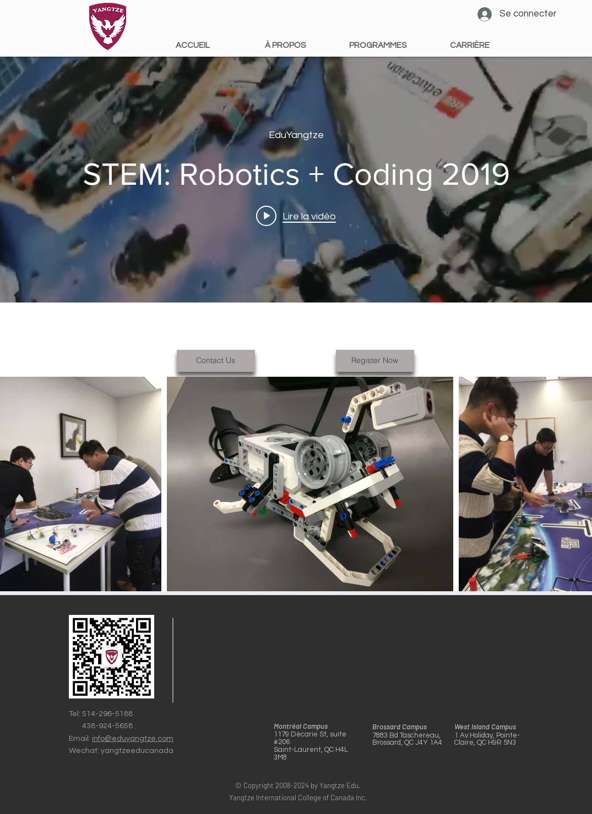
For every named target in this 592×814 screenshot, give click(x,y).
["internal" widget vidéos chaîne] (296, 178)
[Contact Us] (216, 361)
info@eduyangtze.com (132, 739)
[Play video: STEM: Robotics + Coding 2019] (296, 216)
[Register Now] (375, 361)
